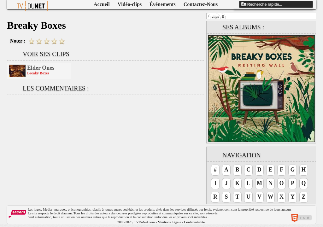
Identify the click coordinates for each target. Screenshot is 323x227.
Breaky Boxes (38, 73)
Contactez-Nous (201, 4)
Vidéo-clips (130, 4)
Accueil (102, 4)
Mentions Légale (169, 222)
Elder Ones (40, 68)
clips (215, 16)
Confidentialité (194, 222)
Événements (163, 4)
